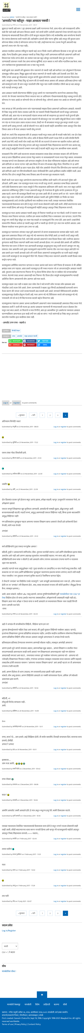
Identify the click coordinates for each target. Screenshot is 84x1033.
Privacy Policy (21, 1024)
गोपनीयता (23, 1015)
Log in (5, 402)
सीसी (65, 1004)
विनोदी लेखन (16, 330)
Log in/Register (9, 930)
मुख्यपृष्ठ (12, 17)
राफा (13, 336)
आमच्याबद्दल (33, 1015)
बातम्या (56, 1004)
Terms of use (7, 1024)
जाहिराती (46, 1004)
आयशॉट (19, 336)
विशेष (37, 1004)
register (16, 402)
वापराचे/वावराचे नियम (10, 1015)
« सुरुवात (21, 415)
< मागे (33, 415)
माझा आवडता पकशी (30, 336)
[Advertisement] (42, 375)
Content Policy (34, 1024)
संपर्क (41, 1015)
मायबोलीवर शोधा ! (9, 971)
